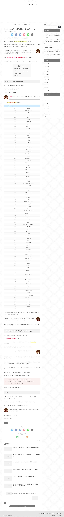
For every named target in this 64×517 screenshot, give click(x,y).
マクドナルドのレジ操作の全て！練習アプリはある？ (52, 55)
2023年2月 (46, 79)
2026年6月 (46, 63)
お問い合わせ (48, 513)
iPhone (45, 98)
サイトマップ (53, 513)
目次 (21, 65)
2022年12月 (46, 82)
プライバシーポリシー (41, 513)
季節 (45, 116)
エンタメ (5, 423)
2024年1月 (46, 69)
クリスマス (46, 108)
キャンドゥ (46, 105)
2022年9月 (46, 90)
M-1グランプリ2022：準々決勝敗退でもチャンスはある (21, 73)
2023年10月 (46, 71)
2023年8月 (46, 74)
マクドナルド (47, 113)
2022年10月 (46, 87)
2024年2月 (46, 66)
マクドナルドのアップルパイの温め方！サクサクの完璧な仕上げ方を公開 (52, 51)
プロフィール (58, 513)
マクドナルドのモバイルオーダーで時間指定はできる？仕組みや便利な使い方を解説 (52, 36)
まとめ (16, 75)
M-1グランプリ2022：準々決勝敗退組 (21, 69)
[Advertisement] (32, 15)
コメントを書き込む (22, 506)
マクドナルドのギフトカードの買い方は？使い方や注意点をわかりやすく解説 (52, 41)
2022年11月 (46, 84)
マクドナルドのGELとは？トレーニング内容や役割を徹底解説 (52, 46)
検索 (45, 24)
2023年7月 (46, 76)
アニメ (45, 100)
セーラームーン (47, 111)
